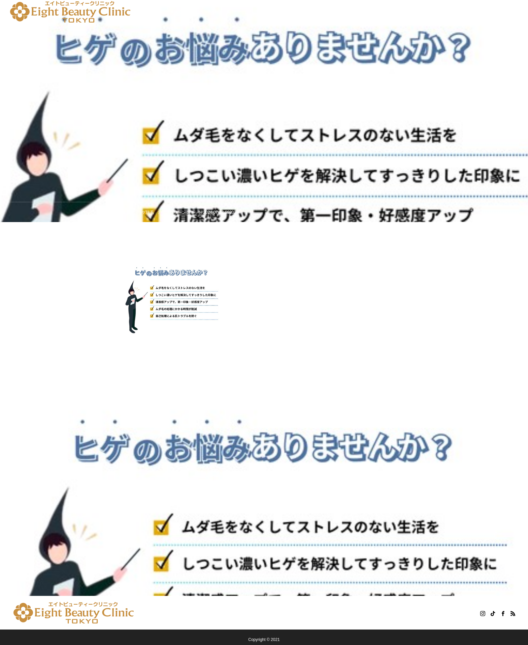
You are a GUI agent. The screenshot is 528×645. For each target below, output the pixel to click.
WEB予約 (421, 11)
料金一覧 (221, 11)
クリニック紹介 (260, 11)
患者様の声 (303, 11)
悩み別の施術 (143, 11)
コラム (335, 11)
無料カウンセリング (377, 11)
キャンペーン (184, 11)
